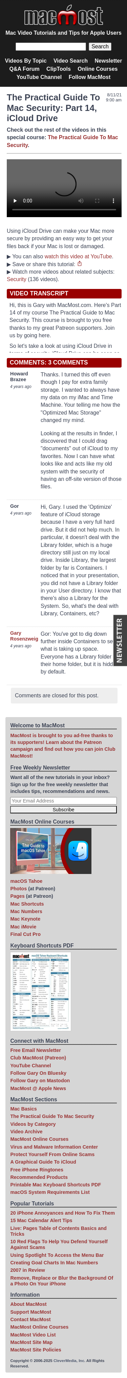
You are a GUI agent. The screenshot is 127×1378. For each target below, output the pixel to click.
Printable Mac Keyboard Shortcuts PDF (55, 1184)
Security (16, 279)
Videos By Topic (26, 61)
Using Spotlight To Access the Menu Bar (57, 1255)
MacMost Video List (33, 1335)
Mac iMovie (23, 926)
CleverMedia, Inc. (69, 1361)
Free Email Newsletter (35, 1050)
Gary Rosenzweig (24, 636)
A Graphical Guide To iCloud (43, 1162)
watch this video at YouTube (78, 256)
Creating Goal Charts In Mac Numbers (54, 1262)
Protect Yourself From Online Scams (52, 1154)
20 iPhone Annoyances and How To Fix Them (62, 1213)
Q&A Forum (24, 69)
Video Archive (26, 1131)
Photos (18, 888)
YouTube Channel (39, 77)
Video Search (71, 61)
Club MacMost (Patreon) (38, 1057)
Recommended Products (39, 1177)
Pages (17, 896)
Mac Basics (23, 1109)
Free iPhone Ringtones (36, 1169)
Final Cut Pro (25, 934)
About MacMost (28, 1304)
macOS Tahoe (26, 881)
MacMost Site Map (31, 1342)
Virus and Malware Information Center (54, 1147)
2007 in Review (27, 1270)
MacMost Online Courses (39, 1139)
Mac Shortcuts (27, 904)
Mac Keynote (25, 919)
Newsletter (108, 61)
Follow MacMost (90, 77)
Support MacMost (30, 1312)
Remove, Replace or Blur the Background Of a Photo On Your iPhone (61, 1280)
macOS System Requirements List (49, 1192)
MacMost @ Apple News (38, 1088)
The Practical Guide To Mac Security (52, 1116)
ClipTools (58, 69)
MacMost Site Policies (35, 1349)
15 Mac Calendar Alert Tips (41, 1220)
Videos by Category (33, 1124)
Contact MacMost (30, 1319)
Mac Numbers (26, 911)
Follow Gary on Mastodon (40, 1080)
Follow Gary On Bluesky (38, 1073)
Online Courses (98, 69)
